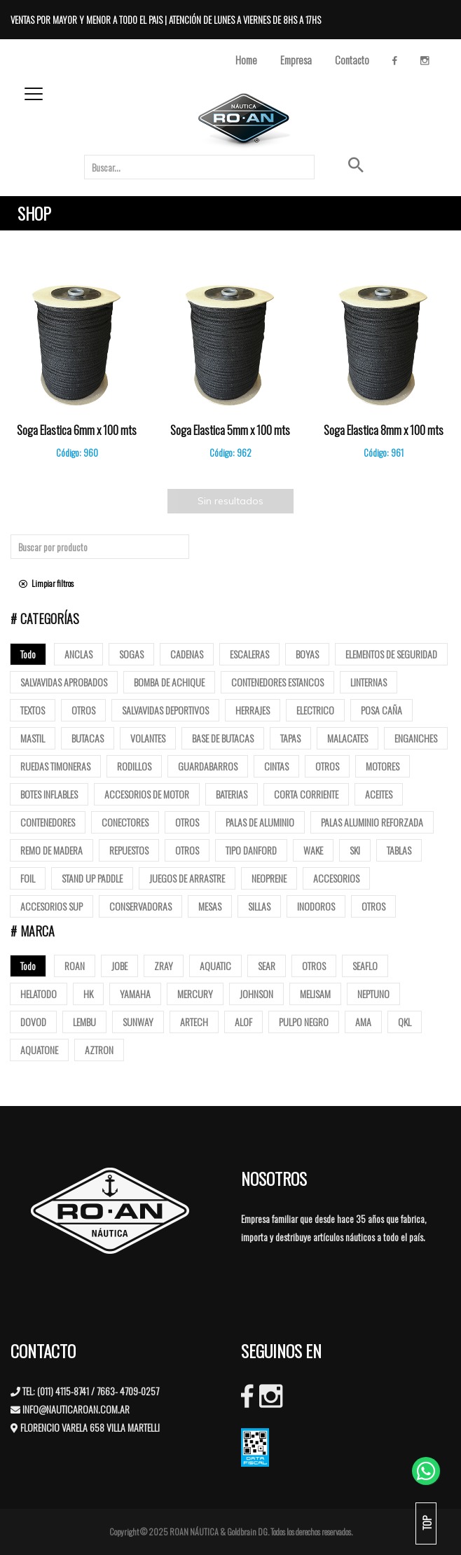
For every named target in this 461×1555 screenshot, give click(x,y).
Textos (32, 710)
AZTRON (99, 1049)
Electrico (315, 710)
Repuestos (129, 850)
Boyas (307, 654)
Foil (27, 878)
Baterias (231, 794)
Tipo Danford (251, 850)
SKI (355, 850)
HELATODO (38, 993)
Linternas (368, 682)
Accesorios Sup (51, 906)
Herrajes (252, 710)
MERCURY (195, 993)
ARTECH (194, 1021)
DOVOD (33, 1021)
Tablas (399, 850)
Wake (313, 850)
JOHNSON (256, 993)
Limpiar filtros (46, 583)
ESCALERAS (249, 654)
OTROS (314, 965)
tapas (290, 738)
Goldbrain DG (247, 1531)
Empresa (296, 59)
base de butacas (223, 738)
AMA (363, 1021)
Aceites (378, 794)
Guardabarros (208, 766)
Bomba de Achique (169, 682)
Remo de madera (51, 850)
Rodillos (134, 766)
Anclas (78, 654)
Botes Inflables (49, 794)
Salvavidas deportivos (165, 710)
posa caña (381, 710)
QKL (404, 1021)
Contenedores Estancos (277, 682)
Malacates (347, 738)
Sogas (131, 654)
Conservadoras (140, 906)
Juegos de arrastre (187, 878)
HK (88, 993)
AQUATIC (215, 965)
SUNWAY (138, 1021)
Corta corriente (306, 794)
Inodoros (316, 906)
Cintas (276, 766)
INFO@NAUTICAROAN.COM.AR (76, 1409)
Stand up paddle (92, 878)
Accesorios (336, 878)
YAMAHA (135, 993)
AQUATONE (39, 1049)
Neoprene (269, 878)
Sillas (259, 906)
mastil (32, 738)
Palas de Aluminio (260, 822)
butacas (87, 738)
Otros (83, 710)
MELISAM (315, 993)
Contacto (352, 59)
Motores (382, 766)
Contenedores (47, 822)
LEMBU (84, 1021)
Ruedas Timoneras (55, 766)
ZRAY (163, 965)
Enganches (415, 738)
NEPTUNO (373, 993)
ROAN (74, 965)
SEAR (266, 965)
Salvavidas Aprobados (63, 682)
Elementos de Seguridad (391, 654)
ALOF (243, 1021)
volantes (147, 738)
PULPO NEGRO (304, 1021)
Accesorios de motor (146, 794)
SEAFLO (365, 965)
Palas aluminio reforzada (372, 822)
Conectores (125, 822)
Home (246, 59)
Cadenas (186, 654)
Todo (28, 654)
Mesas (209, 906)
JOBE (119, 965)
